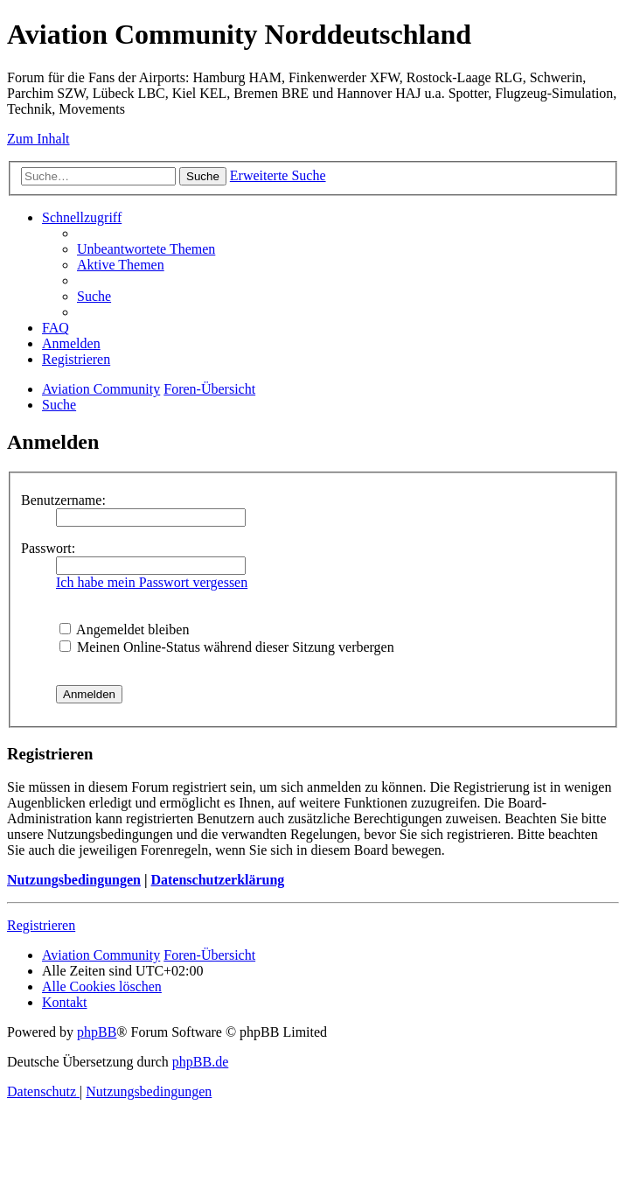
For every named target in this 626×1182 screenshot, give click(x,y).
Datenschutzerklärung (217, 879)
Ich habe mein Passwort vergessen (151, 582)
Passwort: (48, 548)
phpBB (96, 1032)
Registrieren (41, 925)
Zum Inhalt (38, 138)
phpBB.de (200, 1061)
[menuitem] (146, 248)
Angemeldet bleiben (124, 629)
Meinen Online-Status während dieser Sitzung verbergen (226, 647)
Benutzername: (63, 500)
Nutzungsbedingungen (74, 879)
